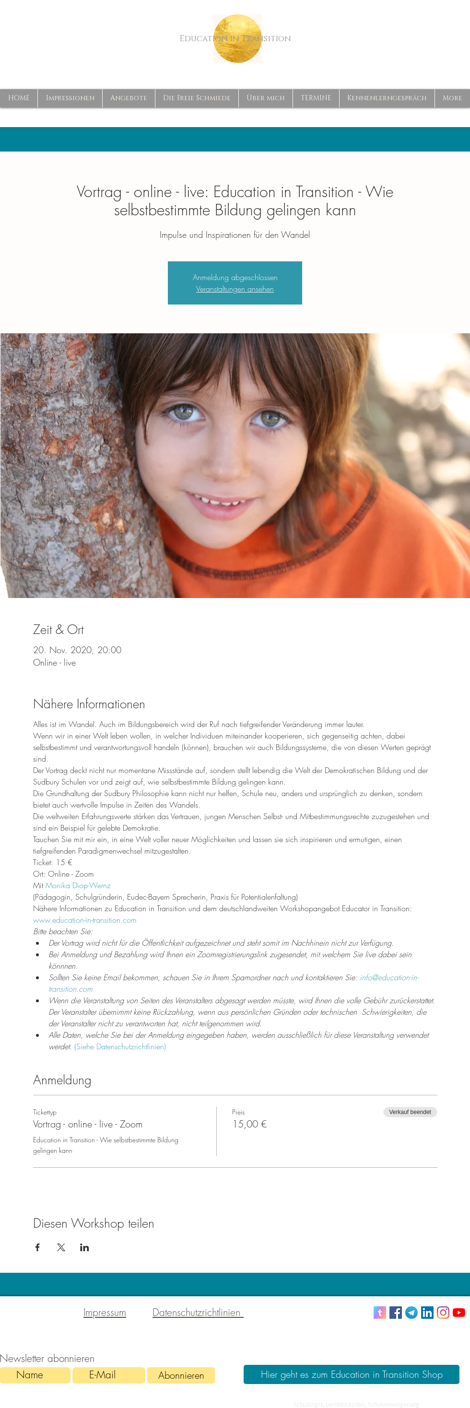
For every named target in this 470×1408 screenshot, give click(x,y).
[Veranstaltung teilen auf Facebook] (37, 1247)
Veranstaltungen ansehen (235, 288)
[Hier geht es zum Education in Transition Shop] (351, 1374)
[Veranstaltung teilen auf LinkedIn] (84, 1247)
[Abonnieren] (181, 1375)
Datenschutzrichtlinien (198, 1312)
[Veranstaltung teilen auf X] (61, 1247)
